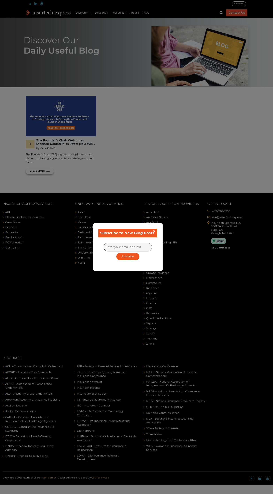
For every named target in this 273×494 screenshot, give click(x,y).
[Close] (154, 231)
